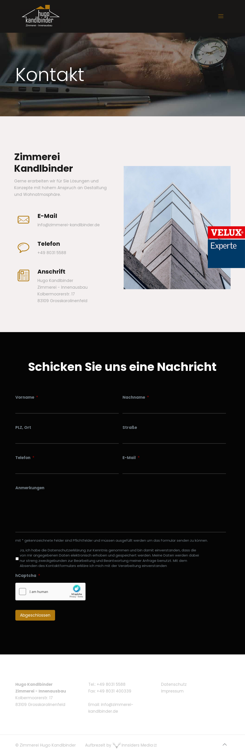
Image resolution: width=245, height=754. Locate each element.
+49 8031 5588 (111, 684)
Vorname (26, 397)
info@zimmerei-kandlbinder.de (68, 225)
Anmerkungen (29, 487)
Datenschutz (174, 684)
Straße (129, 427)
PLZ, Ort (23, 427)
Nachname (135, 397)
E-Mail (131, 457)
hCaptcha (27, 575)
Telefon (24, 457)
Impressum (172, 691)
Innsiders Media (137, 745)
